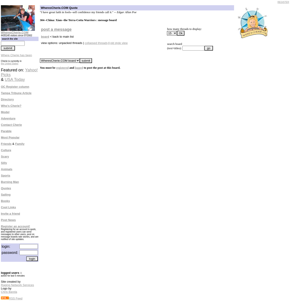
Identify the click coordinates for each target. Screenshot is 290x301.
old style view (119, 43)
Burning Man (10, 182)
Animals (6, 169)
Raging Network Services (17, 285)
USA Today (15, 79)
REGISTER (283, 2)
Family (19, 144)
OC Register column (15, 86)
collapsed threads (96, 43)
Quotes (6, 188)
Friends (6, 144)
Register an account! (15, 226)
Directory (7, 99)
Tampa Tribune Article (16, 93)
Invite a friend (10, 213)
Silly (4, 163)
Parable (6, 131)
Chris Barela (9, 292)
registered (62, 67)
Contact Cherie (11, 124)
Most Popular (10, 137)
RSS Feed (11, 298)
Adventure (8, 118)
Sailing (6, 194)
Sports (5, 175)
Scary (5, 156)
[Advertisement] (254, 108)
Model (5, 112)
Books (5, 201)
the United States (9, 63)
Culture (6, 150)
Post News (8, 220)
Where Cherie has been (16, 55)
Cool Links (8, 207)
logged (79, 67)
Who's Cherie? (11, 105)
